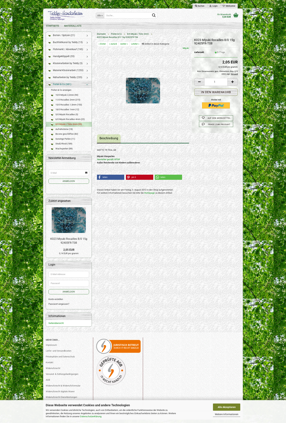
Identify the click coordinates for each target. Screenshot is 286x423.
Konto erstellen (55, 302)
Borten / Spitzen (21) (61, 38)
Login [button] (214, 6)
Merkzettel (229, 6)
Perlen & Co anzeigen (61, 93)
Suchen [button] (199, 6)
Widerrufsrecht (53, 371)
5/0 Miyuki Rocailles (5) (64, 118)
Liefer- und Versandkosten (58, 354)
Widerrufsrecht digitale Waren (60, 395)
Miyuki (186, 51)
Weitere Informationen (226, 414)
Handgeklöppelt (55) (61, 59)
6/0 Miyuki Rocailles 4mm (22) (68, 122)
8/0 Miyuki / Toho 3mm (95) (66, 127)
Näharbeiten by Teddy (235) (65, 80)
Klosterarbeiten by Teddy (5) (65, 66)
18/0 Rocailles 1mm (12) (65, 113)
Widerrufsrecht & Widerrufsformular (63, 389)
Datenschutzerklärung (90, 416)
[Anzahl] (215, 85)
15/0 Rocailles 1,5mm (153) (66, 108)
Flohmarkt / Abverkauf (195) (65, 52)
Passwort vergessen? (58, 307)
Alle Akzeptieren (227, 407)
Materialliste (73, 25)
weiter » (124, 47)
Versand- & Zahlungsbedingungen (62, 377)
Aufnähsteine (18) (62, 132)
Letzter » (135, 47)
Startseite (52, 25)
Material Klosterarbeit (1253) (65, 73)
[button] (199, 85)
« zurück (113, 47)
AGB (48, 383)
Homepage (149, 196)
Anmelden (69, 184)
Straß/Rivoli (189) (61, 147)
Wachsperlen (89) (62, 152)
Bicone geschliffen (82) (64, 137)
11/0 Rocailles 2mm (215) (65, 103)
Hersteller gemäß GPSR (108, 163)
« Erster (102, 47)
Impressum (51, 348)
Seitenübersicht (56, 326)
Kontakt (49, 366)
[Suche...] (100, 15)
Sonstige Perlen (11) (63, 142)
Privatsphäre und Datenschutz (60, 360)
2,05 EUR (68, 253)
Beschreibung (108, 141)
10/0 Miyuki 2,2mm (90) (64, 98)
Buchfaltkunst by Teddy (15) (65, 45)
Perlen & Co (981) (59, 87)
